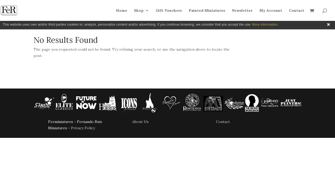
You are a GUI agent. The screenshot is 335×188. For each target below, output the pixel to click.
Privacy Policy (83, 128)
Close (328, 24)
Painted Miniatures (207, 11)
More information (265, 24)
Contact (296, 11)
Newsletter (242, 11)
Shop (139, 11)
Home (121, 11)
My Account (270, 11)
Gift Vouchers (169, 11)
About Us (140, 121)
